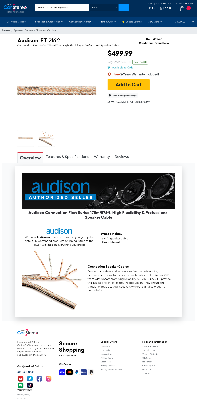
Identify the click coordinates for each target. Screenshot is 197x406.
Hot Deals (105, 350)
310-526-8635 (186, 3)
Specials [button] (184, 21)
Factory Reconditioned (111, 369)
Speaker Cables (23, 30)
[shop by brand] (104, 7)
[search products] (62, 7)
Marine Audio (108, 21)
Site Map (146, 373)
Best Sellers (106, 362)
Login (167, 8)
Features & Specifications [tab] (67, 157)
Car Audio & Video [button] (17, 21)
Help (151, 8)
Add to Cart (128, 84)
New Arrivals (106, 354)
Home (6, 30)
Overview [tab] (30, 157)
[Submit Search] (124, 7)
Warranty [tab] (102, 157)
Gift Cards (146, 358)
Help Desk (147, 362)
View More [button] (155, 21)
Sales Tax (21, 398)
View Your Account (151, 346)
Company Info (148, 365)
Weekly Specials (108, 365)
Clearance (105, 346)
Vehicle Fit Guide (150, 354)
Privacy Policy (23, 394)
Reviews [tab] (122, 157)
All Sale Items (107, 358)
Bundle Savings (132, 21)
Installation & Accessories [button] (49, 21)
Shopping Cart (149, 350)
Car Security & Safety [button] (81, 21)
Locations (146, 369)
